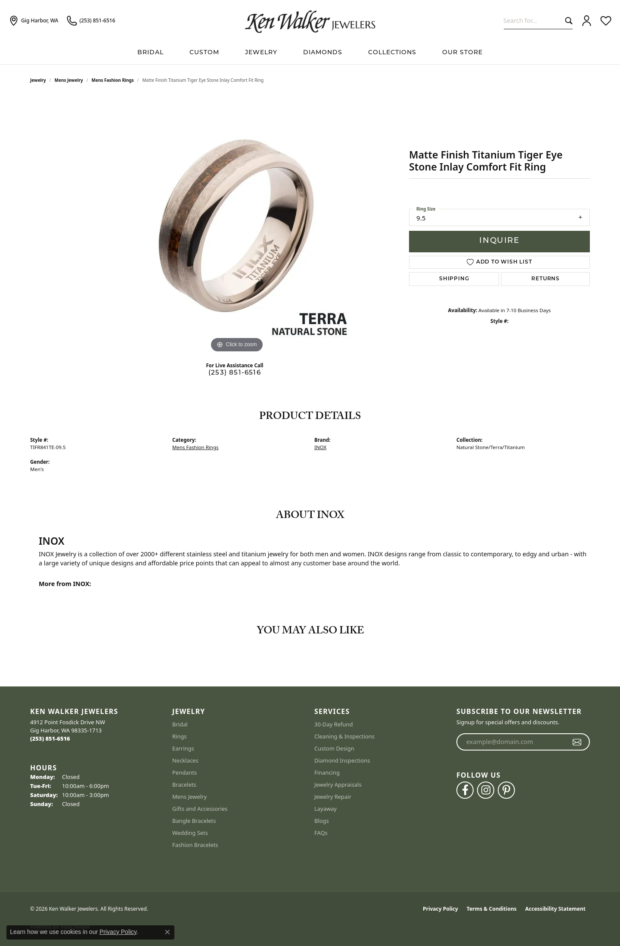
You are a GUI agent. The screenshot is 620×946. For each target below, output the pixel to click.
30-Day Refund (333, 724)
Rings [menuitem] (179, 736)
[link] (33, 20)
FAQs (321, 833)
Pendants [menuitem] (184, 772)
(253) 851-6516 (234, 373)
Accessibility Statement (555, 908)
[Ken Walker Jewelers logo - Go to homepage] (310, 20)
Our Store (462, 53)
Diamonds (322, 53)
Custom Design (334, 748)
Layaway (325, 809)
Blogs (321, 821)
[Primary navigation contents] (310, 52)
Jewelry (261, 53)
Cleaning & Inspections (344, 736)
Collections (392, 53)
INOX (320, 447)
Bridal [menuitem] (180, 724)
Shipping (454, 279)
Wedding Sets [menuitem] (190, 833)
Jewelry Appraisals (338, 784)
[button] (586, 20)
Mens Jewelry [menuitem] (189, 796)
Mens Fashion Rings (113, 80)
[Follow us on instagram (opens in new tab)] (485, 790)
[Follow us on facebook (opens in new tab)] (465, 790)
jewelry (38, 80)
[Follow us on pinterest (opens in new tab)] (506, 790)
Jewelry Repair (332, 796)
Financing (327, 772)
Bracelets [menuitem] (184, 784)
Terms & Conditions (492, 908)
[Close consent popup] (167, 932)
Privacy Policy (440, 908)
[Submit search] (567, 20)
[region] (237, 225)
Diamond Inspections (342, 760)
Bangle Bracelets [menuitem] (194, 821)
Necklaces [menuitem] (185, 760)
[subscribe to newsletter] (577, 742)
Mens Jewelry (69, 80)
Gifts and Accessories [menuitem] (200, 809)
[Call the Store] (50, 738)
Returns (545, 279)
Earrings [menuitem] (183, 748)
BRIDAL (150, 53)
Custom (204, 53)
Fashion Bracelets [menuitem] (195, 845)
